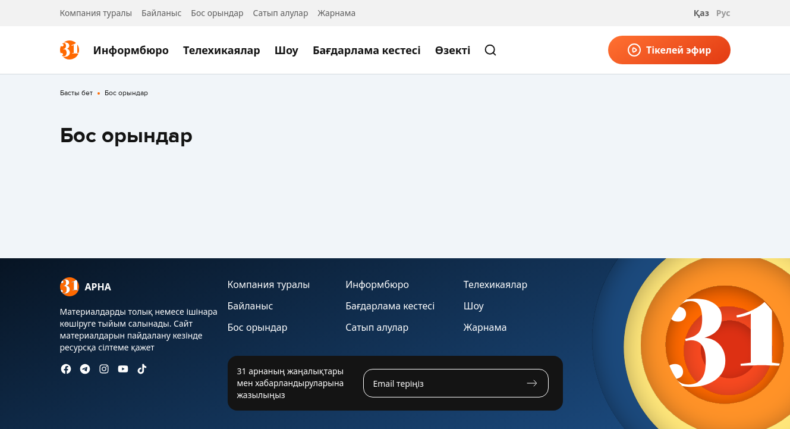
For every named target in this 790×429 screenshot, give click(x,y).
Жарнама (336, 12)
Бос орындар (217, 12)
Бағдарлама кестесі (367, 50)
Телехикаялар (221, 50)
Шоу (286, 50)
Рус (723, 12)
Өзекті (453, 50)
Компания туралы (96, 12)
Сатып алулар (281, 12)
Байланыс (161, 12)
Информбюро (131, 50)
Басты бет (76, 93)
